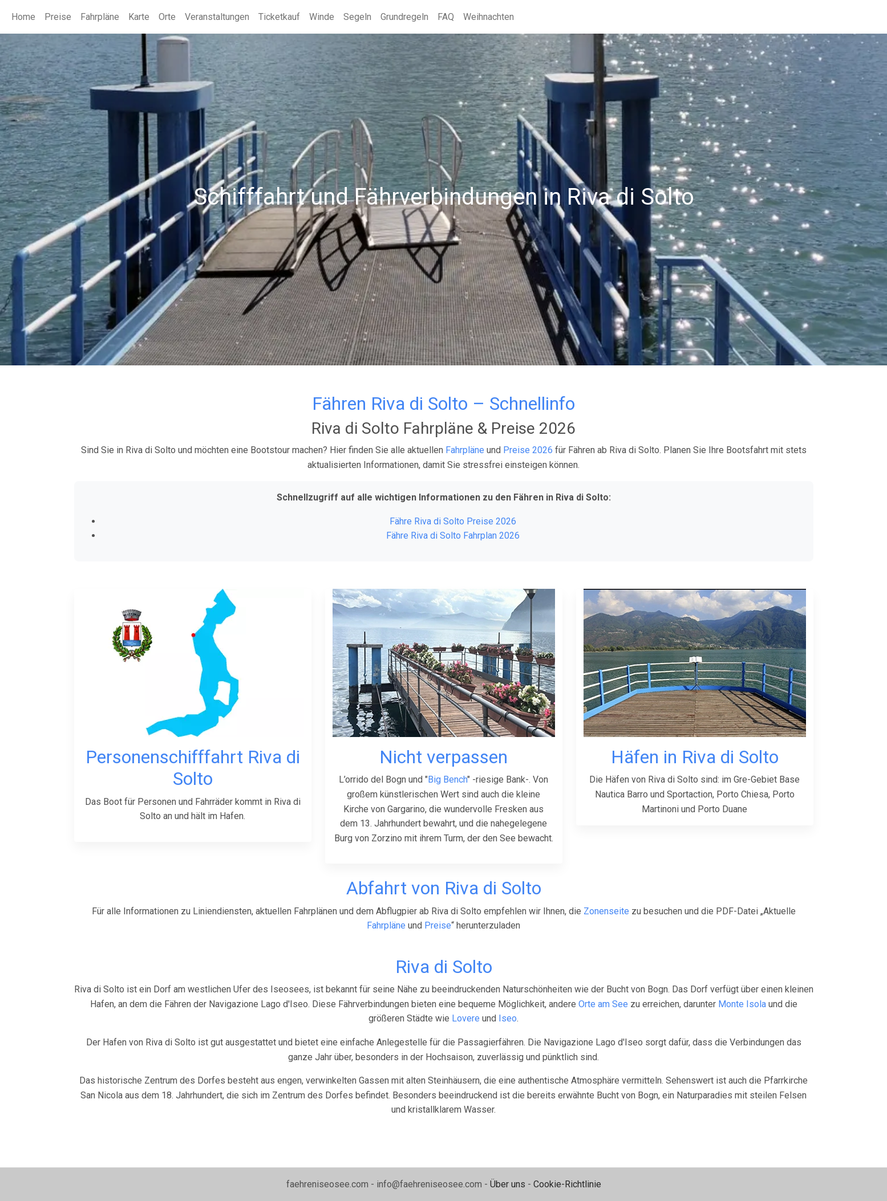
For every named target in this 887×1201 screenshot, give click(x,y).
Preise (57, 16)
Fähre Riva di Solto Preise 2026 (453, 521)
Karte (138, 16)
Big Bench (447, 779)
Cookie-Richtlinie (567, 1184)
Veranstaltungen (217, 16)
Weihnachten (488, 16)
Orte (167, 16)
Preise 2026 (528, 450)
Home (23, 16)
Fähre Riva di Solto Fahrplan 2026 (453, 535)
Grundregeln (404, 16)
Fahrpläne (99, 16)
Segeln (357, 16)
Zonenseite (606, 911)
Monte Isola (742, 1004)
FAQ (446, 16)
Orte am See (603, 1004)
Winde (321, 16)
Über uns (507, 1184)
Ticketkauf (279, 16)
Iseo (508, 1018)
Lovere (466, 1018)
